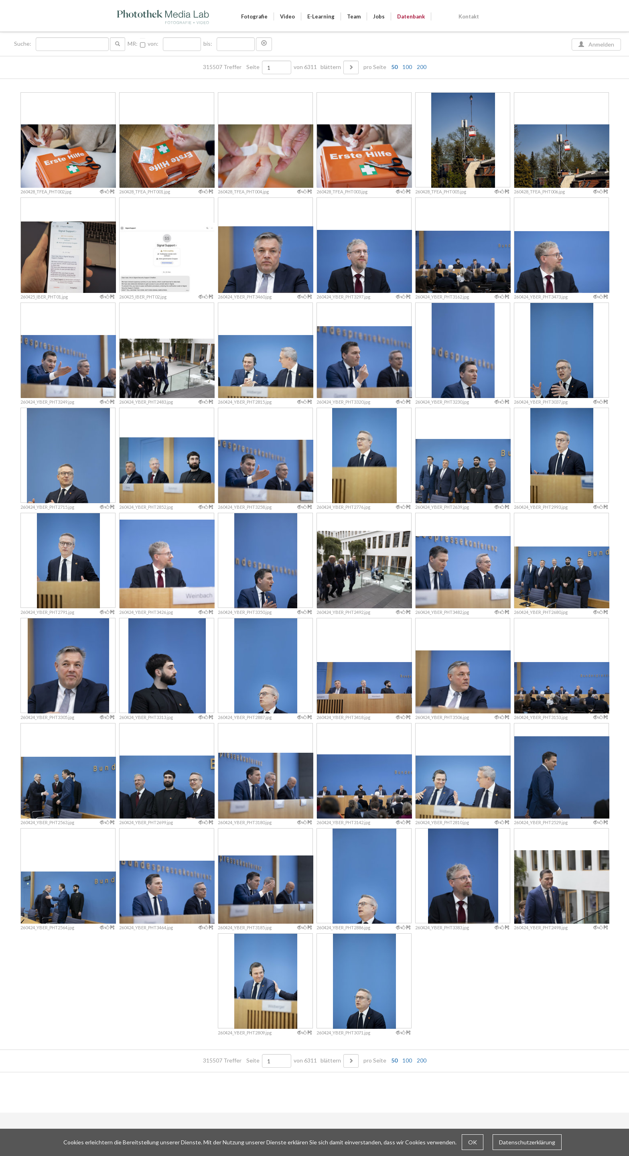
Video (287, 16)
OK (472, 1142)
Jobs (379, 16)
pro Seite (393, 67)
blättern (330, 67)
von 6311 (305, 67)
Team (354, 16)
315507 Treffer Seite (232, 67)
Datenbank (411, 16)
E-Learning (321, 16)
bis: (207, 44)
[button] (264, 44)
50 (394, 66)
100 (407, 66)
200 (421, 66)
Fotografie (254, 16)
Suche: (23, 44)
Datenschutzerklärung (527, 1142)
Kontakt (469, 16)
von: (153, 44)
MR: (132, 44)
